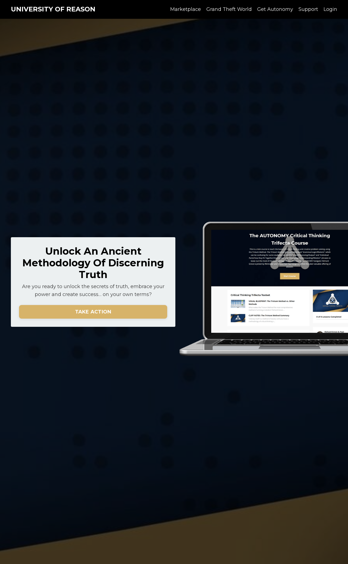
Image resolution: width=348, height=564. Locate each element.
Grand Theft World (229, 9)
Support (308, 9)
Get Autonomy (275, 9)
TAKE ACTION (93, 312)
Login (330, 9)
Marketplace (185, 9)
